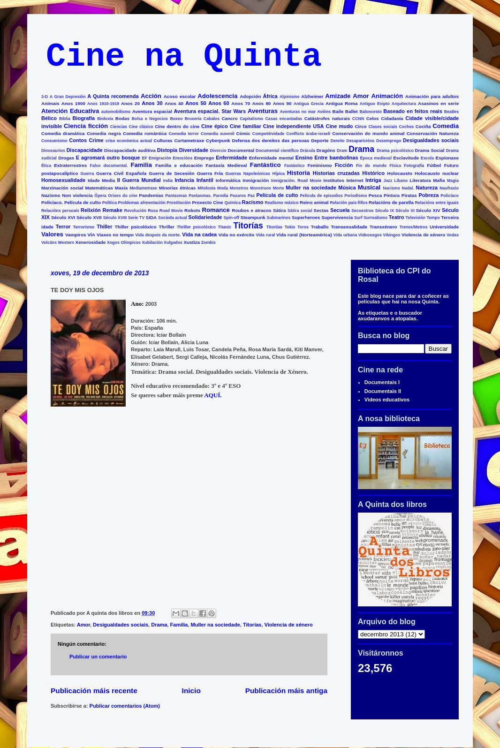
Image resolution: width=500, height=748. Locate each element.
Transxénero (383, 226)
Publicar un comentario (98, 656)
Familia (141, 164)
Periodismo (355, 195)
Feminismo (319, 165)
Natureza (427, 187)
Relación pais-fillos (348, 202)
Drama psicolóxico (395, 150)
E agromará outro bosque (108, 157)
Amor (361, 95)
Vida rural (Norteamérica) (304, 234)
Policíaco (449, 195)
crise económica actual (129, 140)
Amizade (337, 95)
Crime (96, 140)
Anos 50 (195, 103)
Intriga (373, 180)
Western (66, 242)
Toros (303, 227)
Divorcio (218, 150)
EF (144, 158)
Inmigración (255, 180)
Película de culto (277, 195)
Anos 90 (282, 103)
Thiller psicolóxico (136, 226)
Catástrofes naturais (327, 118)
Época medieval (376, 158)
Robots (192, 210)
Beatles (451, 111)
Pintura (392, 195)
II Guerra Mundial (139, 180)
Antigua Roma (341, 103)
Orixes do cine (122, 195)
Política (109, 202)
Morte (278, 188)
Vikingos (392, 235)
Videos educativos (386, 399)
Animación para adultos (432, 96)
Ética (46, 165)
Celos (372, 118)
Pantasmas (176, 195)
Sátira (279, 210)
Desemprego (388, 140)
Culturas (163, 140)
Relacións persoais (60, 210)
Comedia (445, 125)
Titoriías (274, 227)
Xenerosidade (91, 242)
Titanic (224, 227)
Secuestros (362, 210)
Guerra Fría (210, 173)
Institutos (334, 180)
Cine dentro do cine (177, 126)
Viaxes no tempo (115, 234)
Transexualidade (349, 226)
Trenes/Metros (414, 227)
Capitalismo (251, 118)
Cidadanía (392, 118)
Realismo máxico (282, 202)
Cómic (243, 133)
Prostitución (178, 202)
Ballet (351, 111)
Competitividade (268, 133)
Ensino (304, 157)
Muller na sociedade (311, 187)
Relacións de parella (391, 202)
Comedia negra (104, 133)
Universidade (444, 226)
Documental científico (277, 150)
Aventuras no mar (298, 111)
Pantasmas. (200, 195)
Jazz (388, 180)
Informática (228, 180)
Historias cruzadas (336, 173)
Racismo (253, 202)
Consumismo (54, 140)
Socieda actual (172, 217)
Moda (222, 188)
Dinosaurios (53, 150)
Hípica (279, 173)
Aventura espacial (152, 111)
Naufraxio (449, 188)
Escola (427, 158)
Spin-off (231, 217)
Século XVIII (115, 217)
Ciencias (118, 126)
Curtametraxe (189, 140)
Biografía (83, 118)
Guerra (87, 173)
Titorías (248, 225)
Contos (78, 140)
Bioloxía (105, 118)
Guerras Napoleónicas (247, 173)
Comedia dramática (63, 133)
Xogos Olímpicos (124, 242)
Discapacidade (85, 150)
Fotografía (414, 165)
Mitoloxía (206, 188)
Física (395, 165)
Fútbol (434, 165)
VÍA (91, 234)
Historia (298, 172)
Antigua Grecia (309, 103)
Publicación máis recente (94, 691)
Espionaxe (447, 157)
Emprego (204, 157)
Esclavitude (406, 157)
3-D (44, 96)
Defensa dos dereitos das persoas (271, 140)
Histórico (373, 173)
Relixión (91, 210)
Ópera (100, 195)
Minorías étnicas (177, 187)
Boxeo (176, 118)
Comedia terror (183, 133)
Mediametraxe (143, 188)
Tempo (433, 217)
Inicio (191, 691)
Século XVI (63, 217)
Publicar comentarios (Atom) (125, 706)
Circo (360, 126)
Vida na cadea (199, 234)
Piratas (409, 195)
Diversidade (193, 150)
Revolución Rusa (141, 210)
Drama (361, 149)
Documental (240, 150)
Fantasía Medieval (226, 165)
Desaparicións (360, 140)
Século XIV (428, 210)
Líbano (401, 180)
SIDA (151, 217)
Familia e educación (179, 165)
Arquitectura (404, 103)
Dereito (337, 140)
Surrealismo (375, 217)
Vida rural (265, 235)
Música (347, 187)
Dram (342, 150)
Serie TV (136, 217)
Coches (406, 126)
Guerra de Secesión (171, 173)
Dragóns (326, 150)
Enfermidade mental (271, 157)
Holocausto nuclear (437, 173)
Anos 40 (174, 103)
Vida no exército (237, 234)
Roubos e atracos (251, 210)
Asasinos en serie (438, 103)
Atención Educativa (70, 110)
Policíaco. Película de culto (71, 202)
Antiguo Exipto (375, 103)
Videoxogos (370, 235)
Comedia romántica (145, 133)
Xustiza (191, 242)
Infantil (205, 180)
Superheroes (306, 217)
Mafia (439, 180)
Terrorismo (84, 227)
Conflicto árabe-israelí (308, 133)
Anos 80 (261, 103)
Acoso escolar (180, 96)
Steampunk (252, 217)
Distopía (167, 150)
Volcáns (49, 242)
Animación (387, 95)
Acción (151, 95)
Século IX (384, 210)
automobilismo (116, 111)
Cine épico (214, 126)
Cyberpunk (218, 140)
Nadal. (408, 188)
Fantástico (265, 164)
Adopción (250, 96)
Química (232, 202)
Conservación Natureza (433, 133)
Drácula (307, 150)
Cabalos (212, 118)
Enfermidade (231, 157)
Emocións (182, 158)
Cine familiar (245, 126)
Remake (112, 210)
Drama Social (430, 150)
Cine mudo (339, 126)
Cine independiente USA (293, 126)
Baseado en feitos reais (412, 111)
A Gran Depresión (68, 96)
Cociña (423, 126)
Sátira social (300, 210)
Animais (50, 103)
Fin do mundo (371, 165)
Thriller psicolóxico (196, 227)
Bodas (122, 118)
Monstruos (260, 188)
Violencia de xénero (423, 234)
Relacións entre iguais (436, 202)
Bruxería (193, 118)
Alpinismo (290, 96)
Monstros (239, 188)
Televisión (415, 217)
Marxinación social (62, 187)
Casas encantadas (284, 118)
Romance (216, 209)
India (168, 180)
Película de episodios (321, 195)
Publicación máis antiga (286, 691)
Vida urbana (345, 235)
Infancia (184, 180)
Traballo (320, 226)
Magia (453, 180)
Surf (358, 217)
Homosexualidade (63, 180)
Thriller (166, 226)
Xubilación (152, 242)
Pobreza (429, 195)
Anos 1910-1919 (103, 103)
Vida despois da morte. (158, 235)
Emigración (160, 158)
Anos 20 (130, 103)
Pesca (375, 195)
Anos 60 (218, 103)
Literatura (420, 180)
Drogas (66, 157)
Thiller (104, 226)
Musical (369, 187)
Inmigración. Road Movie (296, 180)
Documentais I (382, 382)
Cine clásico (141, 126)
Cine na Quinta (184, 57)
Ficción (344, 165)
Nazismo (51, 195)
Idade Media (101, 180)
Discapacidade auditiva (130, 150)
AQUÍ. (213, 395)
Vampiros (75, 234)
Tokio (290, 227)
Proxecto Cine (207, 202)
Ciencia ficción (86, 125)
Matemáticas (99, 187)
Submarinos (279, 217)
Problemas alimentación (142, 202)
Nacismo (391, 188)
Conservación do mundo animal (368, 133)
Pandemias (151, 195)
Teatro (396, 217)
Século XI (404, 210)
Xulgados (173, 242)
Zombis (208, 242)
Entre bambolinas (336, 157)
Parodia (220, 195)
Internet (354, 180)
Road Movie (171, 210)
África (270, 96)
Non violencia (77, 195)
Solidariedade (205, 217)
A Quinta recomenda (112, 96)
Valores (52, 234)
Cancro (229, 118)
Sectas (321, 210)
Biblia (64, 118)
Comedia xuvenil (217, 133)
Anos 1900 (73, 103)
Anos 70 (240, 103)
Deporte (319, 140)
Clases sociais (382, 126)
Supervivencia (337, 217)
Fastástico (294, 165)
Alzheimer (312, 96)
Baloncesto (370, 111)
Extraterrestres (70, 165)
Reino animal (314, 202)
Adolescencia (217, 95)
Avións (324, 111)
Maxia (121, 187)
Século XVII (89, 217)
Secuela (340, 210)
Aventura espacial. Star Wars (210, 111)
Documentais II (382, 391)
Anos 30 (152, 103)
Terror (63, 226)
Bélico (49, 118)
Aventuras (263, 110)
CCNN (358, 118)
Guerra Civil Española (121, 173)
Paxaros (238, 195)
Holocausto (399, 173)
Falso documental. (109, 165)
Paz (251, 195)
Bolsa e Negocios (150, 118)
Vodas (453, 235)
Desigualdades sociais (431, 140)
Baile (338, 111)
